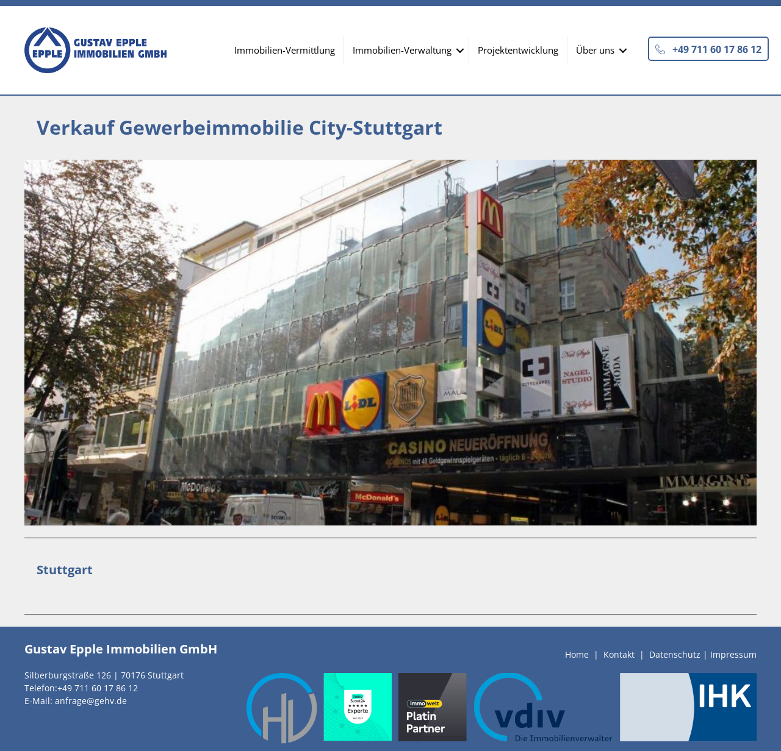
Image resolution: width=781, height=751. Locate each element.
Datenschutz (674, 654)
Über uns (595, 50)
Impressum (733, 654)
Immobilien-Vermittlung (284, 50)
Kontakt (619, 654)
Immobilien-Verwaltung (402, 50)
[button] (708, 49)
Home (577, 654)
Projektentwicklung (518, 50)
